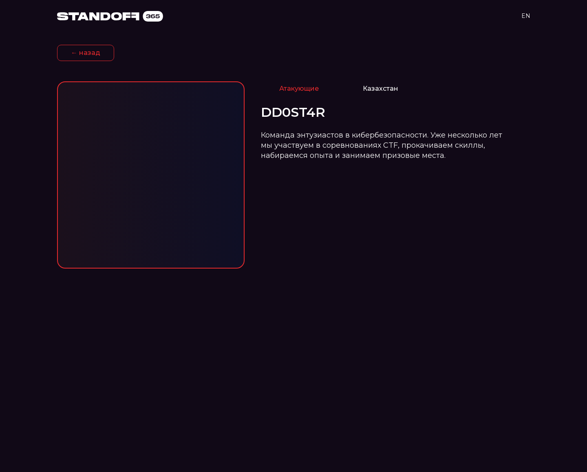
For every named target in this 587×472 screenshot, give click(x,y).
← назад (85, 53)
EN (525, 16)
